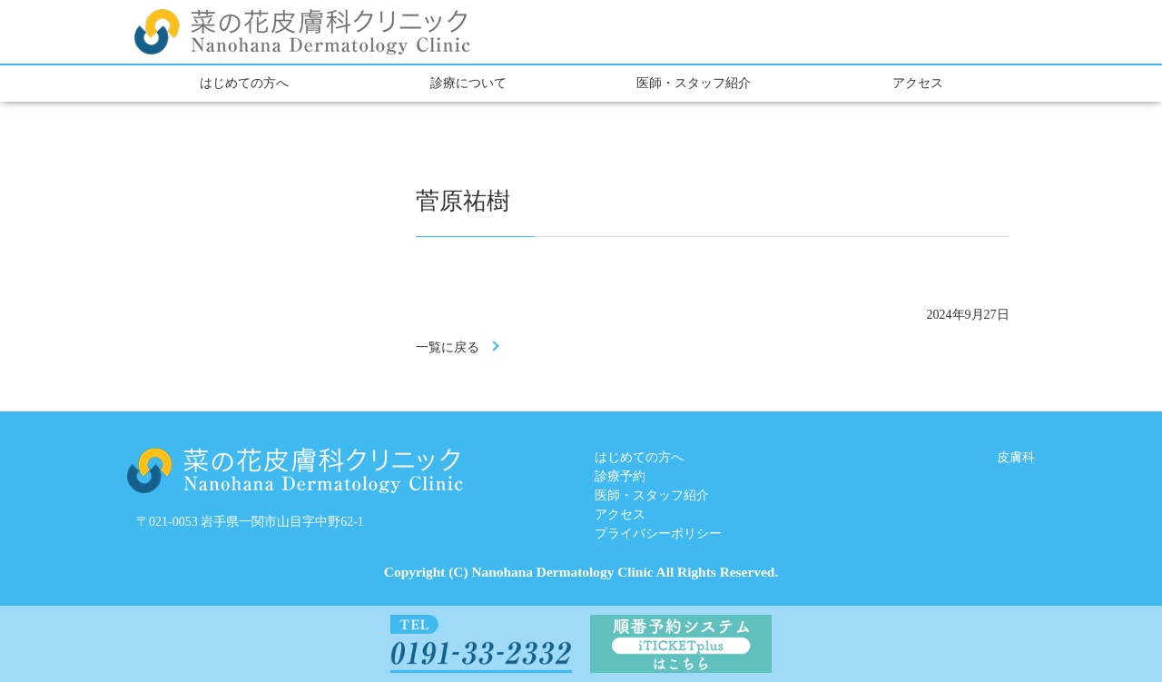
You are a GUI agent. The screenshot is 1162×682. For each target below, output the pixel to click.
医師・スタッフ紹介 (693, 83)
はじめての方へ (244, 83)
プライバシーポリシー (658, 533)
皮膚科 (1016, 457)
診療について (468, 83)
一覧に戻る (447, 347)
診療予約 (620, 476)
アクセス (917, 83)
